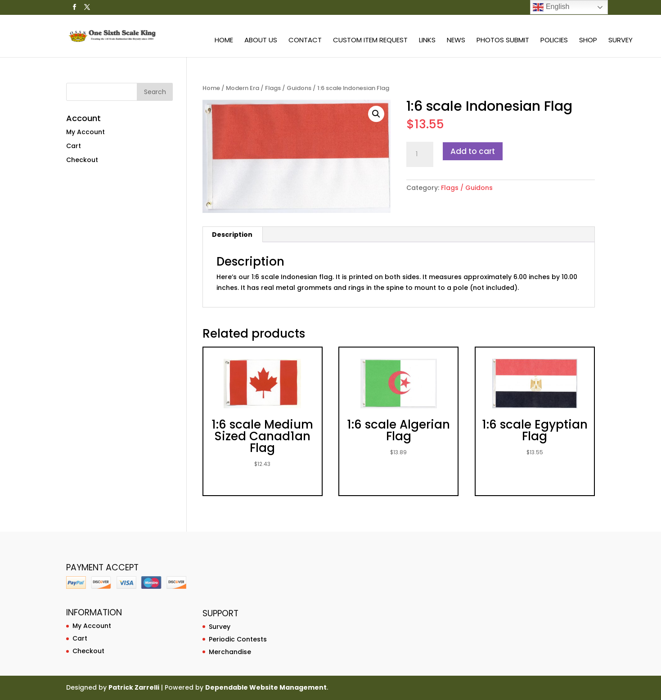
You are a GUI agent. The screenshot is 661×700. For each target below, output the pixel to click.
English (551, 7)
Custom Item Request (370, 41)
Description (232, 234)
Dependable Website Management (266, 687)
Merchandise (230, 651)
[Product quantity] (419, 154)
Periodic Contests (238, 639)
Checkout (82, 159)
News (456, 41)
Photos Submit (503, 41)
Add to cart (472, 151)
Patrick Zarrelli (133, 687)
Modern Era (242, 88)
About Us (260, 41)
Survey (620, 41)
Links (427, 41)
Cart (73, 145)
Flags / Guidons (288, 88)
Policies (554, 41)
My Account (85, 131)
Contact (305, 41)
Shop (588, 41)
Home (224, 41)
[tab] (232, 234)
